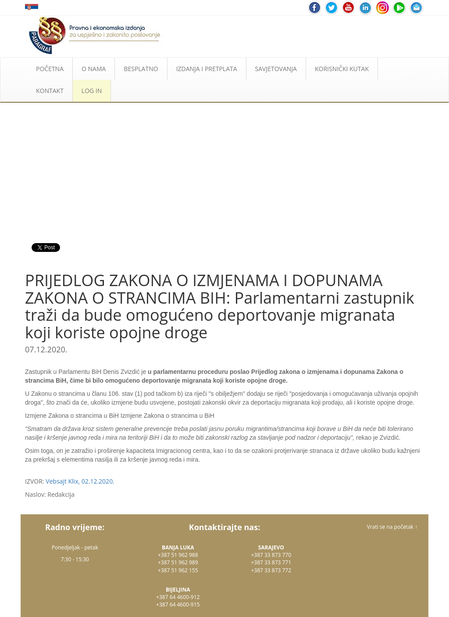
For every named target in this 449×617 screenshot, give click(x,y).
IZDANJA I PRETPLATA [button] (206, 69)
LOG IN (92, 90)
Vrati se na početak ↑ (392, 527)
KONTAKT (50, 90)
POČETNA (50, 69)
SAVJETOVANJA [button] (276, 69)
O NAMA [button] (94, 69)
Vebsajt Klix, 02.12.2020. (80, 481)
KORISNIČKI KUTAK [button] (342, 69)
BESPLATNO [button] (141, 69)
